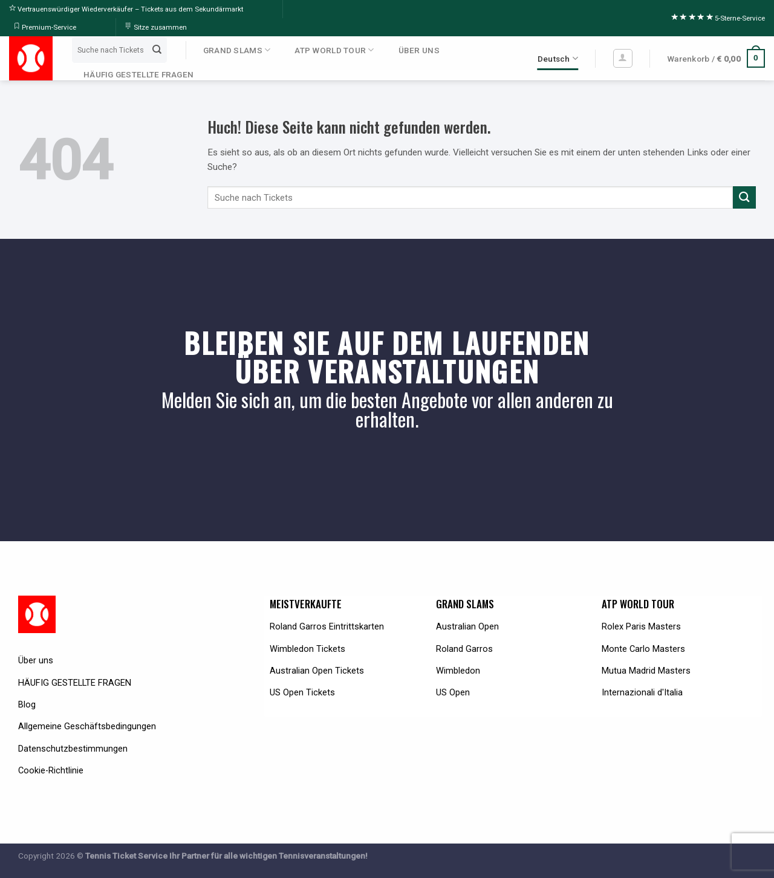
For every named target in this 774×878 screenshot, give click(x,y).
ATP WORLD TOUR (334, 50)
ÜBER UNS (419, 50)
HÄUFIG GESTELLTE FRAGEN (138, 74)
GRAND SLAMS (236, 50)
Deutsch (558, 58)
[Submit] (156, 49)
